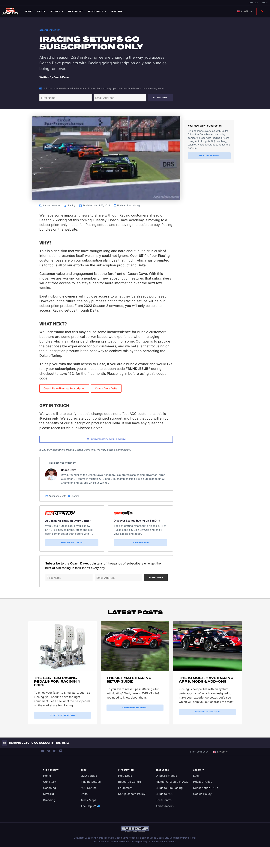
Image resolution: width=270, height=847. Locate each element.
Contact (253, 2)
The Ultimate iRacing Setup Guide (128, 680)
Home (28, 11)
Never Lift (75, 11)
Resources (97, 11)
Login (265, 2)
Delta (41, 11)
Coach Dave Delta (106, 388)
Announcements (50, 30)
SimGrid (116, 11)
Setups (56, 11)
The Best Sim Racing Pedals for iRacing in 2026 (57, 681)
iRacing (71, 205)
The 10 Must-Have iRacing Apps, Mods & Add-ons (206, 680)
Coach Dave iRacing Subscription (64, 388)
